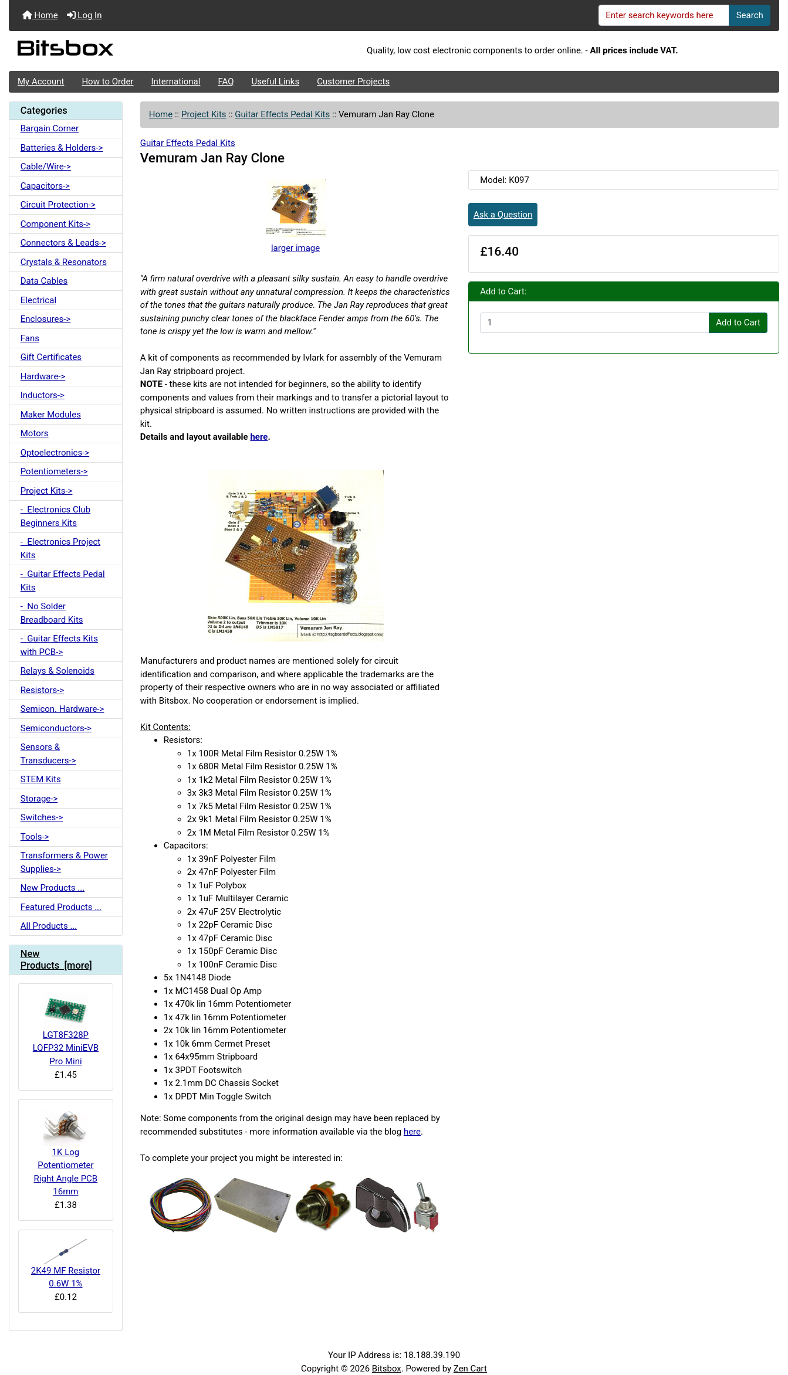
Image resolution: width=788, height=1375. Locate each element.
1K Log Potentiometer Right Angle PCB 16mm (66, 1153)
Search (749, 15)
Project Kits (203, 114)
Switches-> (42, 817)
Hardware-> (43, 376)
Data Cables (44, 281)
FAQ (226, 81)
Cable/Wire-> (46, 166)
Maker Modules (51, 414)
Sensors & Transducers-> (48, 754)
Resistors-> (42, 690)
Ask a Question (503, 214)
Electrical (38, 300)
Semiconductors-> (56, 728)
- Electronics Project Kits (60, 549)
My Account (41, 81)
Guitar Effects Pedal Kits (282, 114)
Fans (30, 338)
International (175, 81)
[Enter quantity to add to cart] (594, 323)
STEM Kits (41, 779)
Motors (35, 433)
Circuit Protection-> (58, 204)
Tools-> (35, 836)
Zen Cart (470, 1368)
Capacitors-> (45, 186)
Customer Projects (353, 81)
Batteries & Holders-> (62, 147)
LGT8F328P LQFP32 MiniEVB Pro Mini (66, 1030)
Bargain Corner (50, 128)
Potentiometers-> (54, 471)
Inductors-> (43, 395)
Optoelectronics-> (55, 452)
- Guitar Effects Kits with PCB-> (59, 645)
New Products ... (52, 887)
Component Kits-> (55, 224)
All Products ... (49, 926)
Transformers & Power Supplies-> (64, 862)
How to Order (107, 81)
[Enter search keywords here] (664, 15)
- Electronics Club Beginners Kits (55, 516)
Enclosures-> (46, 319)
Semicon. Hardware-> (62, 709)
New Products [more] (56, 959)
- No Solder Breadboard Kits (52, 613)
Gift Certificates (51, 357)
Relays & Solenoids (57, 671)
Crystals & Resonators (64, 262)
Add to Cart (738, 322)
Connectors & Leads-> (63, 242)
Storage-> (39, 798)
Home (40, 15)
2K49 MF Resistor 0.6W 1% (65, 1264)
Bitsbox (386, 1368)
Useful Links (276, 81)
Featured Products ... (61, 907)
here (259, 437)
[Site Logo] (137, 51)
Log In (84, 15)
